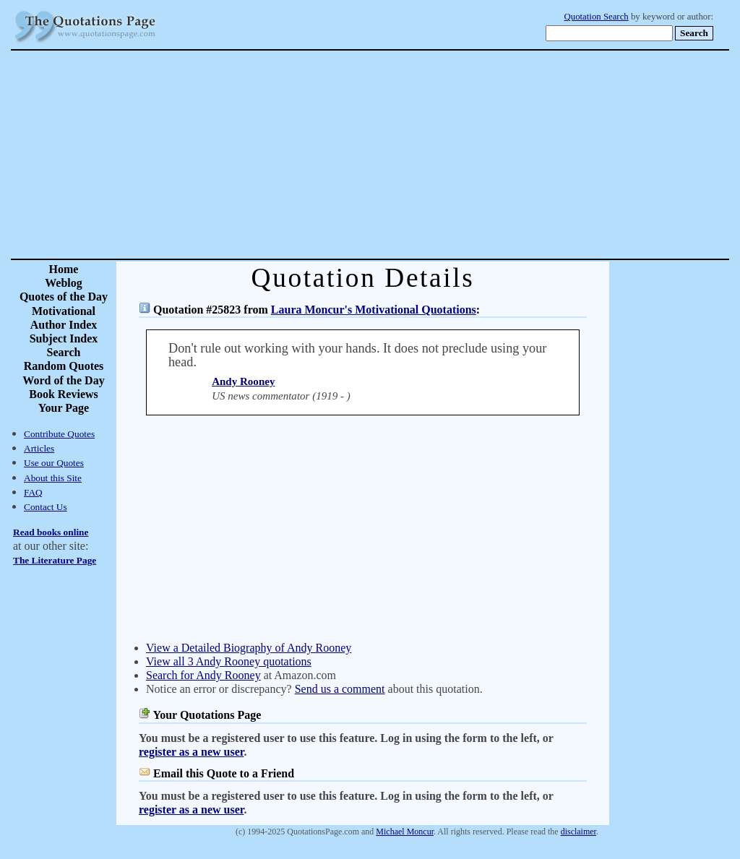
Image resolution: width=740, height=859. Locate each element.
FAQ (33, 492)
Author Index (64, 325)
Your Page (63, 408)
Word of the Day (63, 380)
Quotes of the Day (64, 296)
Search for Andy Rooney (203, 675)
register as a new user (191, 752)
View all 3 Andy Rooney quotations (228, 661)
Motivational (63, 311)
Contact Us (45, 506)
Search (64, 352)
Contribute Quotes (59, 433)
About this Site (53, 477)
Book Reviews (63, 394)
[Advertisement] (420, 154)
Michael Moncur (405, 831)
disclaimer (578, 831)
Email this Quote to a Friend (223, 773)
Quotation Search (596, 17)
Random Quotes (64, 366)
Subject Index (64, 338)
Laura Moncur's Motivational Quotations (373, 309)
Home (64, 269)
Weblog (63, 283)
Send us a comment (340, 689)
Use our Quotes (54, 462)
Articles (39, 448)
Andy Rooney (243, 381)
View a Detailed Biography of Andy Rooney (248, 648)
